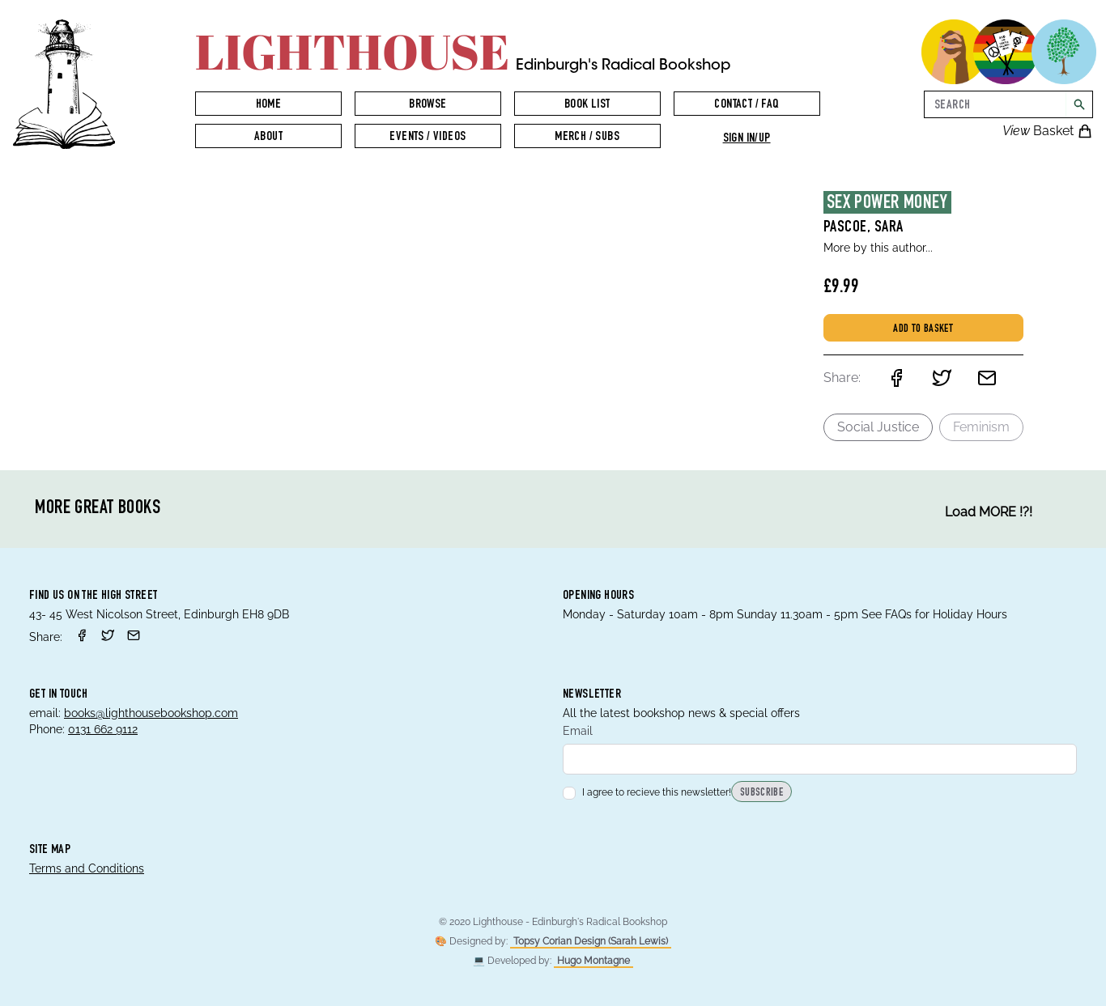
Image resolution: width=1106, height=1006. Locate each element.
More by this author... (878, 247)
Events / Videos (427, 137)
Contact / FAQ (746, 105)
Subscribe (761, 793)
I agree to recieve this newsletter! (647, 792)
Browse (427, 105)
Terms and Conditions (86, 868)
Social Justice (878, 427)
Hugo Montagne (593, 960)
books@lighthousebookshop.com (151, 713)
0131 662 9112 (103, 729)
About (268, 137)
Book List (587, 105)
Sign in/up (747, 139)
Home (269, 105)
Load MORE (988, 512)
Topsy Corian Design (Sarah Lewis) (590, 941)
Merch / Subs (587, 137)
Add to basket (923, 329)
